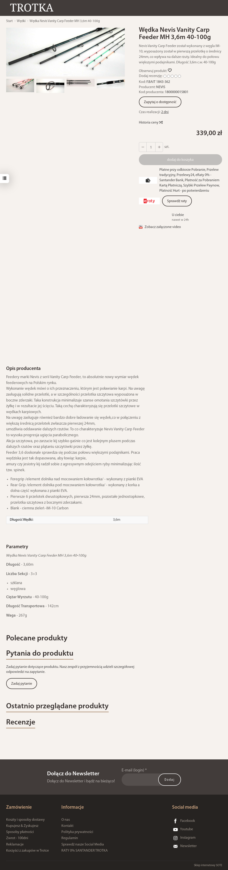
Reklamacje (15, 844)
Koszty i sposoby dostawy (25, 820)
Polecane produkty (37, 638)
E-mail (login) (133, 770)
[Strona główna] (33, 7)
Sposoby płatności (20, 832)
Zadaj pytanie (21, 684)
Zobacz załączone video (163, 227)
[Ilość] (150, 147)
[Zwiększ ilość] (143, 147)
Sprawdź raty (177, 201)
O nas (65, 820)
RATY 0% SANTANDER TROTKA (84, 851)
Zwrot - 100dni (17, 838)
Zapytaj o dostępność (160, 102)
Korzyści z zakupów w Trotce (27, 851)
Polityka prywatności (77, 832)
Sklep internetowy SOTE (208, 865)
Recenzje (20, 722)
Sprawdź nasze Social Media (82, 844)
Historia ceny (150, 122)
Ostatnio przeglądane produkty (57, 706)
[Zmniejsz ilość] (159, 147)
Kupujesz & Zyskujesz (22, 826)
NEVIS (160, 87)
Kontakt (67, 826)
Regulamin (69, 838)
